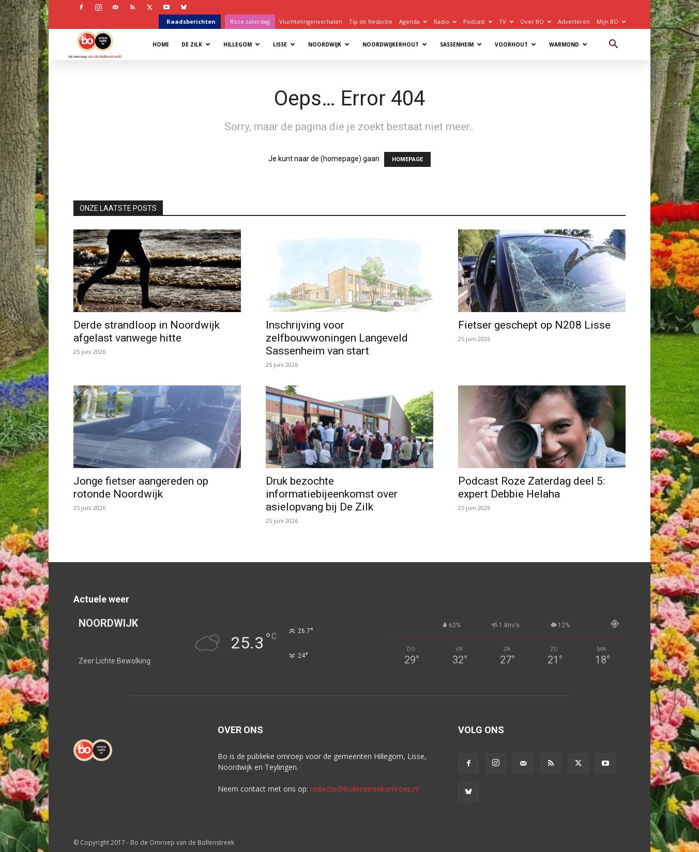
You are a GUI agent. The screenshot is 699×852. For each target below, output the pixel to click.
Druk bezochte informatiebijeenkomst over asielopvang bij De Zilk (332, 494)
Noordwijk (328, 44)
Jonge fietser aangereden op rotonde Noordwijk (140, 487)
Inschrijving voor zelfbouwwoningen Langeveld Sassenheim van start (337, 338)
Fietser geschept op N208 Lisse (534, 325)
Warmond (568, 44)
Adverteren (574, 21)
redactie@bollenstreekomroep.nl (364, 789)
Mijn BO (611, 21)
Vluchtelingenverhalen (310, 21)
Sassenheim (461, 44)
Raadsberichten (191, 21)
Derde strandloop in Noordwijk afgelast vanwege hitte (146, 331)
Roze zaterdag (250, 21)
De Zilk (195, 44)
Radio (445, 21)
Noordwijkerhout (394, 44)
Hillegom (241, 44)
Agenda (413, 21)
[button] (613, 45)
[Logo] (100, 44)
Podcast (477, 21)
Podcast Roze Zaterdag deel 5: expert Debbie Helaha (531, 487)
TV (506, 21)
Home (161, 44)
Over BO (535, 21)
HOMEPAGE (407, 159)
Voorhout (515, 44)
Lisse (284, 44)
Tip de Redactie (370, 21)
